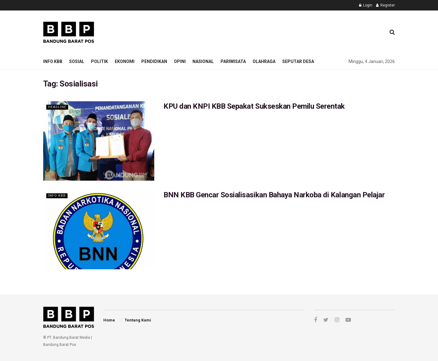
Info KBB (52, 61)
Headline (57, 107)
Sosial (76, 61)
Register (385, 5)
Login (365, 5)
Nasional (203, 61)
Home (109, 320)
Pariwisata (233, 61)
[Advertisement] (268, 31)
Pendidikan (154, 61)
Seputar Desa (298, 61)
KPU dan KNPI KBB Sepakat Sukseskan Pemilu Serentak (254, 106)
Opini (180, 61)
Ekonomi (124, 61)
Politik (99, 61)
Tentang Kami (138, 320)
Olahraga (264, 61)
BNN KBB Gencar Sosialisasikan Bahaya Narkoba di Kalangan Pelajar (274, 195)
